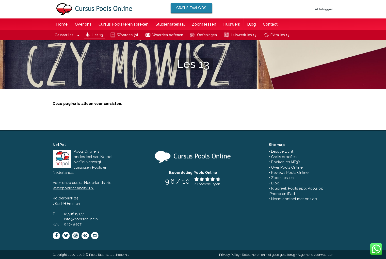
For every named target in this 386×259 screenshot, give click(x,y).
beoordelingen (209, 184)
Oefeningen (207, 35)
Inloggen (324, 9)
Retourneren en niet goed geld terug (268, 255)
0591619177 (74, 213)
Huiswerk (231, 24)
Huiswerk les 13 (244, 35)
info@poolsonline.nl (81, 219)
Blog (251, 24)
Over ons (83, 24)
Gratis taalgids (191, 8)
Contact (270, 24)
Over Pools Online (287, 167)
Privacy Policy (229, 255)
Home (62, 24)
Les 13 (98, 35)
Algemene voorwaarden (315, 255)
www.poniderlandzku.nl (73, 188)
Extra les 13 (280, 35)
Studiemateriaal (170, 24)
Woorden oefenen (167, 35)
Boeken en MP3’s (285, 162)
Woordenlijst (127, 35)
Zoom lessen (204, 24)
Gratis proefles (283, 157)
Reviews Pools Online (289, 172)
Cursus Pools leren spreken (123, 24)
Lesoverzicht (282, 151)
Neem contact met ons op (294, 199)
